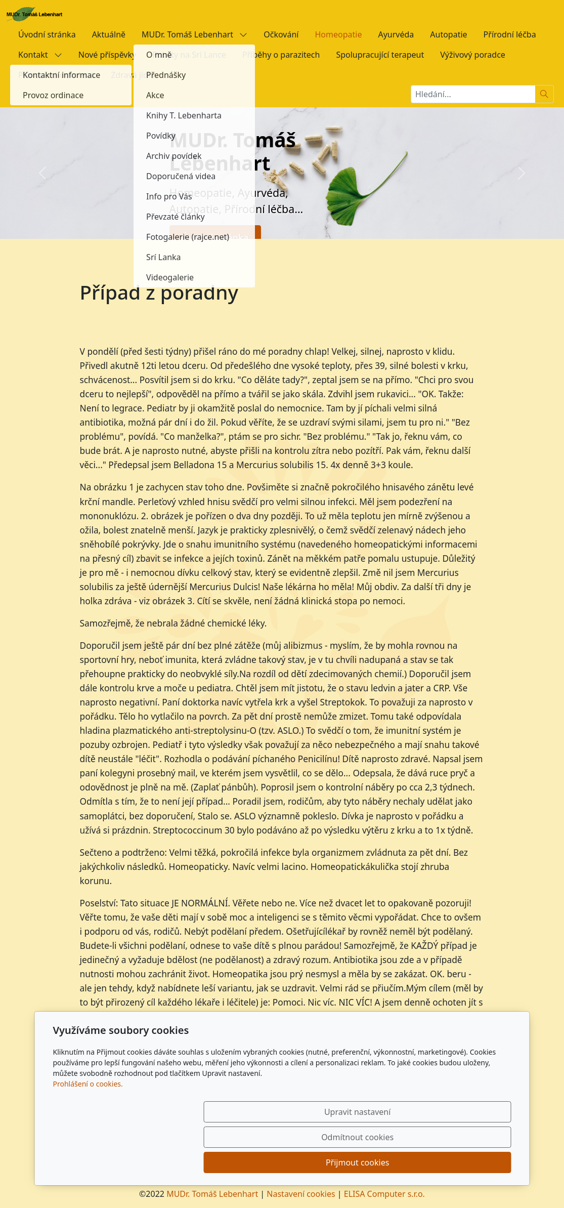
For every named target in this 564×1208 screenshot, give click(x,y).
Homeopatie (338, 34)
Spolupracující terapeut (380, 54)
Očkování (281, 34)
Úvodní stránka (47, 34)
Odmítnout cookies (361, 1162)
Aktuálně (108, 34)
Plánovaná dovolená (56, 74)
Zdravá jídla (133, 74)
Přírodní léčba (510, 34)
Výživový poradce (472, 54)
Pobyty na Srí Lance (189, 54)
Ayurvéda (396, 34)
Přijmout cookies (462, 1162)
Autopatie (448, 34)
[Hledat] (544, 94)
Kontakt (40, 54)
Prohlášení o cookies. (88, 1134)
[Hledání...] (473, 94)
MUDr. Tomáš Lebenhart (194, 34)
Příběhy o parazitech (281, 54)
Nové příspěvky (107, 54)
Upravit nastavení (260, 1162)
